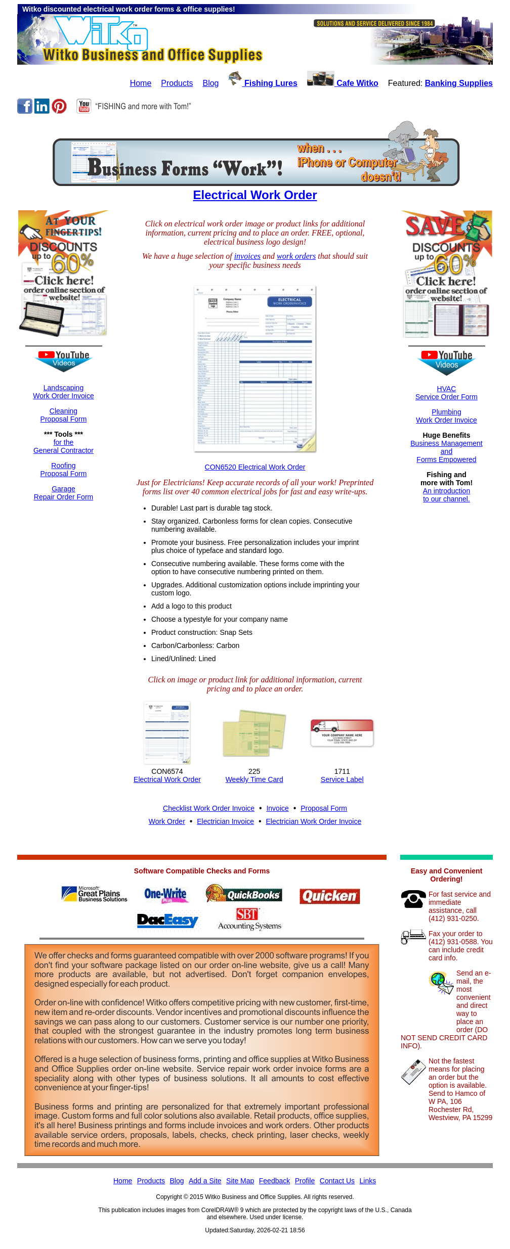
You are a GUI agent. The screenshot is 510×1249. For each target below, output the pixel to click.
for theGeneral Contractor (63, 446)
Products (177, 83)
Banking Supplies (459, 83)
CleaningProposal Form (63, 415)
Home (141, 83)
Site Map (240, 1181)
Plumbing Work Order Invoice (446, 416)
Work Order (167, 821)
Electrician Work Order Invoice (313, 821)
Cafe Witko (342, 83)
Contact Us (337, 1181)
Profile (305, 1181)
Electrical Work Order (255, 195)
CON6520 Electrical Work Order (255, 467)
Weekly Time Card (254, 779)
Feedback (274, 1181)
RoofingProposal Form (63, 469)
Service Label (342, 779)
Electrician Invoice (225, 821)
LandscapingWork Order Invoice (63, 392)
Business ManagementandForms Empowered (446, 451)
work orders (296, 256)
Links (368, 1181)
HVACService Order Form (446, 393)
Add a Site (205, 1181)
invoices (247, 256)
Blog (210, 83)
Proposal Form (324, 808)
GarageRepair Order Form (63, 493)
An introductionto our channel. (446, 495)
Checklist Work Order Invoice (208, 808)
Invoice (277, 808)
